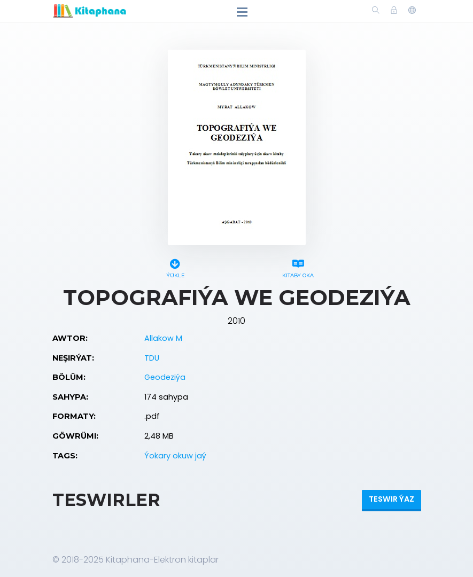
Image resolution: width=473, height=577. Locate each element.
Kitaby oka (298, 267)
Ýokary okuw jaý (175, 455)
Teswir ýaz (391, 499)
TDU (151, 358)
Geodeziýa (164, 377)
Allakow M (163, 338)
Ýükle (175, 267)
